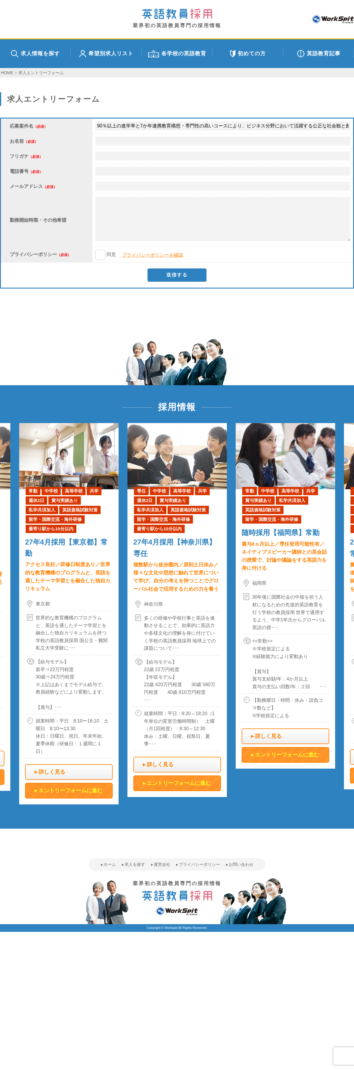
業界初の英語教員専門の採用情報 (177, 18)
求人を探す (134, 864)
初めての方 (248, 53)
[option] (177, 610)
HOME (7, 72)
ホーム (110, 864)
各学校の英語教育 (177, 53)
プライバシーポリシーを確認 (152, 254)
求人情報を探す (35, 53)
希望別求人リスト (106, 53)
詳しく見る (52, 772)
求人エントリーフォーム (41, 72)
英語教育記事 (318, 53)
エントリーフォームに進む (70, 790)
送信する (177, 274)
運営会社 (162, 864)
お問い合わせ (241, 864)
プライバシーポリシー (199, 864)
